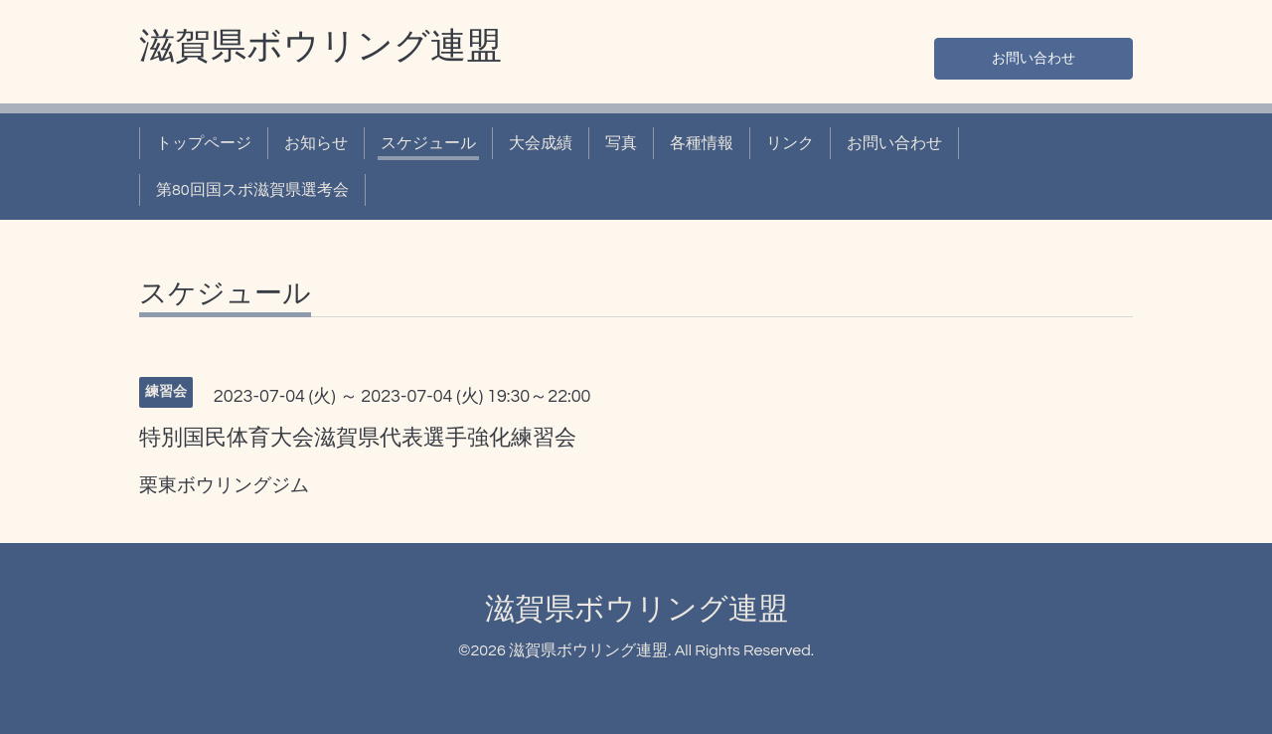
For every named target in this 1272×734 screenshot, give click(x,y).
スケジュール (428, 143)
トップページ (203, 143)
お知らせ (316, 143)
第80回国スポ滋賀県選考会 (252, 190)
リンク (790, 143)
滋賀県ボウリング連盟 (320, 47)
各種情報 (701, 143)
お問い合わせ (1033, 56)
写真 (621, 143)
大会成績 (540, 143)
